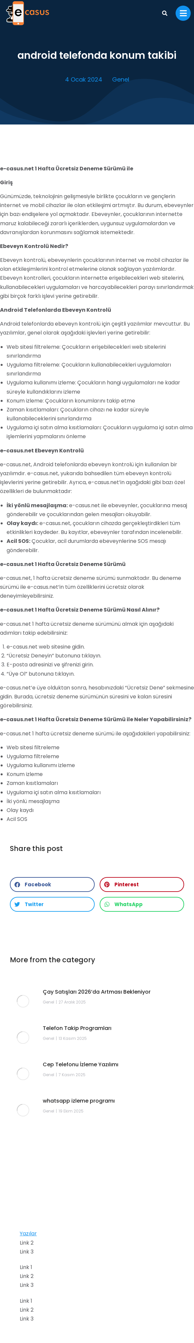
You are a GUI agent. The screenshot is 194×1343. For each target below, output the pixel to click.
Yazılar (28, 1233)
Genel (120, 79)
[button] (52, 884)
